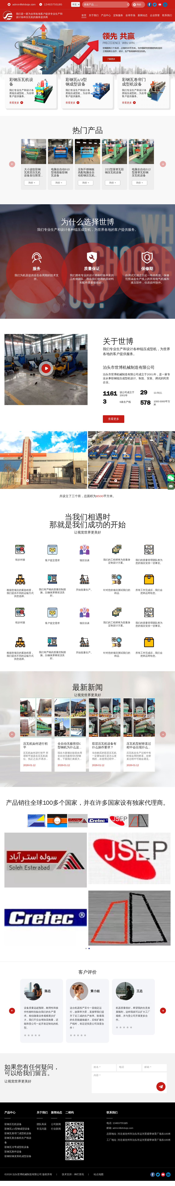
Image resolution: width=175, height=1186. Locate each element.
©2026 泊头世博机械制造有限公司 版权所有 (28, 1174)
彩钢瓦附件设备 (13, 1151)
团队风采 (41, 1124)
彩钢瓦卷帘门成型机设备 (17, 1133)
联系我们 (167, 15)
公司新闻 (56, 1124)
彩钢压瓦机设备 (13, 1124)
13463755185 (53, 4)
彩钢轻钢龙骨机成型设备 (17, 1156)
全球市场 (130, 15)
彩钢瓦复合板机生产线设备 (17, 1140)
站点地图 (98, 1174)
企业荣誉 (155, 15)
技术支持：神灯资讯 (73, 1174)
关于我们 (94, 15)
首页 (83, 15)
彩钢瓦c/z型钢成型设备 (17, 1128)
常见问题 (41, 1128)
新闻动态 (142, 15)
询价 (137, 4)
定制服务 (118, 15)
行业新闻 (56, 1128)
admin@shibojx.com (24, 4)
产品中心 (106, 15)
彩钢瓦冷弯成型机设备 (16, 1147)
